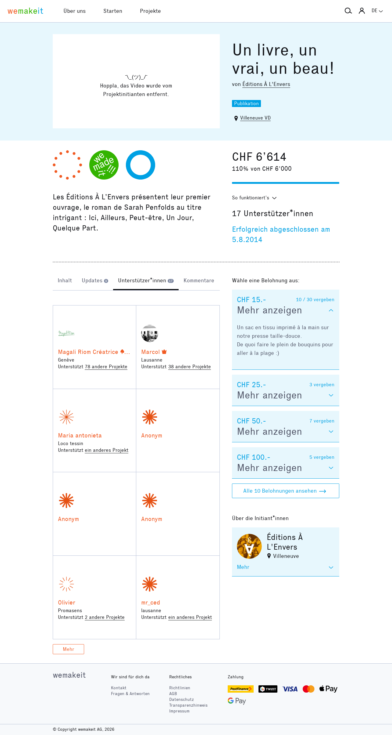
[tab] (65, 281)
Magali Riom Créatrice (88, 351)
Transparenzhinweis (188, 705)
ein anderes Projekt (106, 450)
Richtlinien (179, 687)
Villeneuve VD (255, 118)
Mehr (68, 649)
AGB (173, 693)
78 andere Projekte (106, 366)
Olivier (66, 602)
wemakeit (69, 675)
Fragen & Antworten (130, 693)
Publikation (246, 103)
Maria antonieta (80, 435)
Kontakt (119, 687)
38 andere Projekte (189, 366)
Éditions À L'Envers (266, 84)
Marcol (150, 351)
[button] (348, 10)
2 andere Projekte (105, 617)
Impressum (179, 711)
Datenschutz (181, 699)
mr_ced (150, 602)
